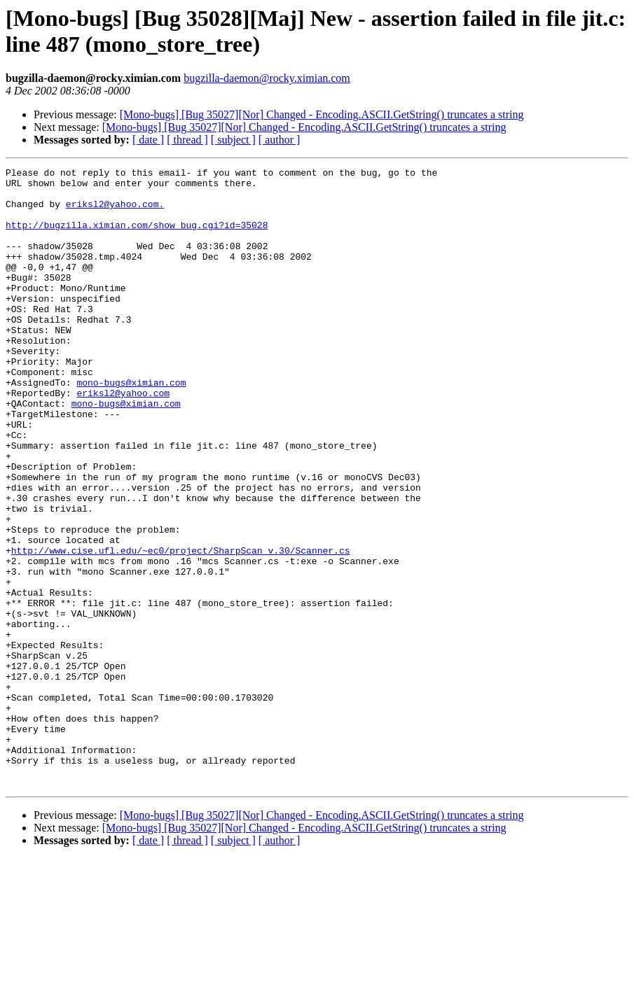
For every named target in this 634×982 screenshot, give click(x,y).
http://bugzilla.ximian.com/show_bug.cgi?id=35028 (137, 237)
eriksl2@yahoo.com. (115, 212)
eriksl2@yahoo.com (123, 439)
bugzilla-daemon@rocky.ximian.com (267, 78)
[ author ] (280, 140)
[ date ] (148, 140)
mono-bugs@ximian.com (131, 426)
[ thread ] (187, 140)
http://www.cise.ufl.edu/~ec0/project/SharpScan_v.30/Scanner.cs (180, 628)
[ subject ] (233, 140)
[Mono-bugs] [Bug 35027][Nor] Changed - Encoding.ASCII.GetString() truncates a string (322, 114)
